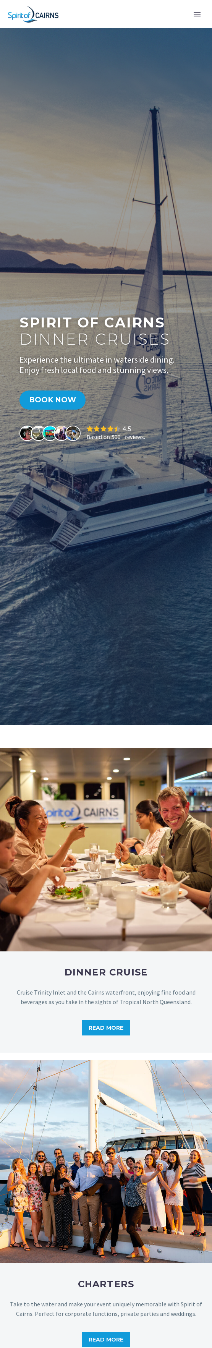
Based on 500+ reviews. (116, 437)
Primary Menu (197, 14)
